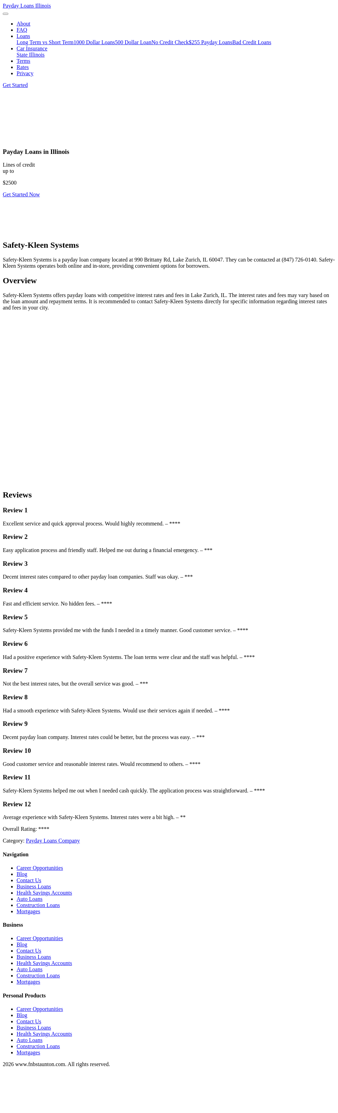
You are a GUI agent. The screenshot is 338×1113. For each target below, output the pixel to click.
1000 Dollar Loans (94, 42)
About (23, 24)
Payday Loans (27, 6)
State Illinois (30, 55)
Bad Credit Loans (251, 42)
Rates (23, 67)
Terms (23, 61)
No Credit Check (170, 42)
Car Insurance (32, 48)
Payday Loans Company (53, 841)
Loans (23, 36)
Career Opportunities (40, 868)
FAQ (22, 30)
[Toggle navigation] (5, 14)
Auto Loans (29, 899)
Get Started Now (21, 194)
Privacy (25, 73)
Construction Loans (38, 905)
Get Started (15, 85)
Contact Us (29, 880)
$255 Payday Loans (210, 42)
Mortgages (28, 911)
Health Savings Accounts (44, 893)
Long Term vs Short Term (45, 42)
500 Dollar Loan (133, 42)
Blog (22, 874)
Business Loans (34, 886)
